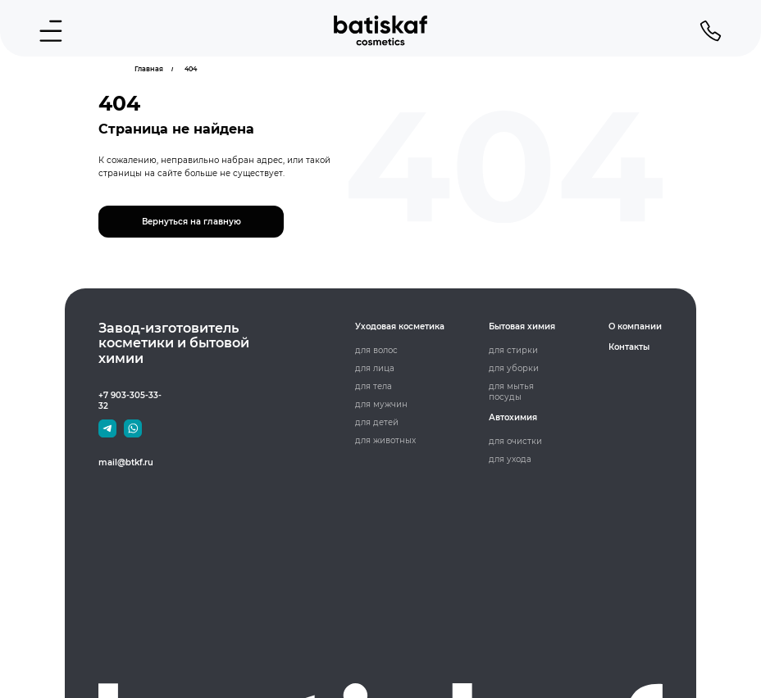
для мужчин (381, 404)
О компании (635, 326)
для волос (376, 350)
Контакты (628, 347)
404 (191, 69)
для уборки (514, 368)
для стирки (513, 350)
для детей (377, 422)
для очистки (515, 441)
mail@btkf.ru (125, 462)
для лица (374, 368)
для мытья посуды (511, 391)
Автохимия (513, 417)
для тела (373, 386)
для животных (385, 440)
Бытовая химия (522, 326)
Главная (148, 69)
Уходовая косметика (399, 326)
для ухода (510, 459)
